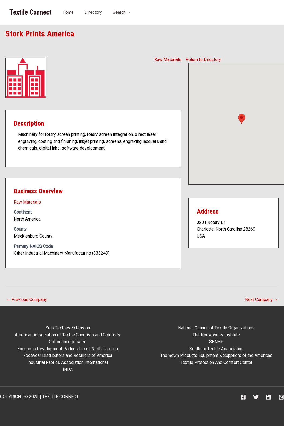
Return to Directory (203, 59)
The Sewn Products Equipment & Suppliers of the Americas (216, 355)
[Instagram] (281, 397)
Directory (93, 12)
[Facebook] (243, 397)
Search (122, 12)
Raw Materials (167, 59)
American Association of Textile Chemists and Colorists (67, 334)
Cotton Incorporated (67, 341)
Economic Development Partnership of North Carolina (67, 348)
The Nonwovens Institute (216, 334)
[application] (128, 12)
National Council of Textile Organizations (216, 327)
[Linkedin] (268, 397)
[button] (241, 119)
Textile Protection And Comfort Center (216, 362)
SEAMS (216, 341)
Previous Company (26, 299)
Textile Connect (30, 12)
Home (68, 12)
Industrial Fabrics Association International (67, 362)
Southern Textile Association (216, 348)
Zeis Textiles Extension (67, 327)
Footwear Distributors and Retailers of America (67, 355)
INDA (68, 369)
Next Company (261, 299)
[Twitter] (256, 397)
